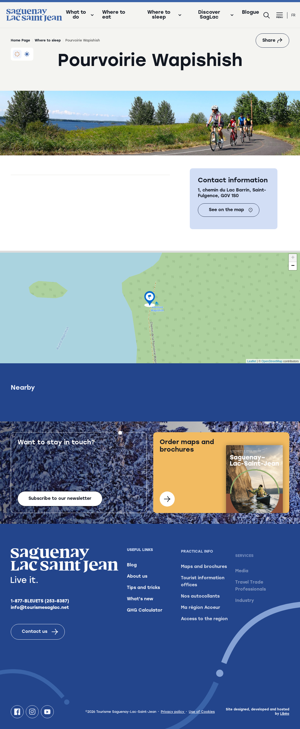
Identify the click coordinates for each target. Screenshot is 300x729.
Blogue (250, 12)
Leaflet (251, 361)
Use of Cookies (202, 712)
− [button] (293, 266)
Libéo (284, 714)
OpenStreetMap (272, 361)
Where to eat (113, 15)
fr (293, 15)
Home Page (20, 40)
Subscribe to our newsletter (59, 507)
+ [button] (293, 258)
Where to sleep (48, 40)
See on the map (231, 210)
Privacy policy (173, 712)
